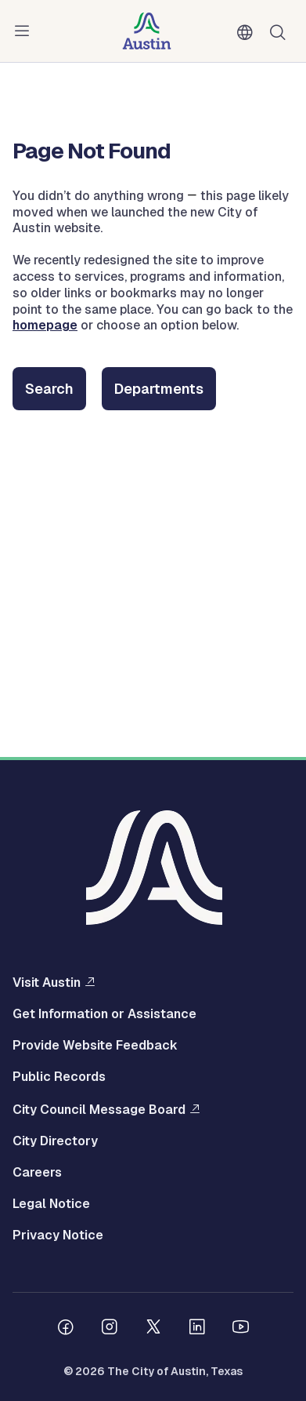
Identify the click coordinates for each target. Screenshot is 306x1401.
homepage (45, 325)
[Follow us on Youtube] (241, 1329)
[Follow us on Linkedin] (197, 1329)
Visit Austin (47, 982)
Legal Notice (51, 1204)
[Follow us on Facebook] (65, 1329)
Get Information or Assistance (104, 1014)
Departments (158, 389)
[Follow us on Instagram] (109, 1329)
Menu (25, 31)
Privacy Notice (58, 1235)
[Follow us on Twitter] (153, 1329)
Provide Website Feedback (95, 1045)
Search (49, 389)
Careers (37, 1172)
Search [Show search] (280, 31)
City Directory (55, 1141)
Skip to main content (62, 0)
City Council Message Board (99, 1109)
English (248, 33)
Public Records (59, 1077)
